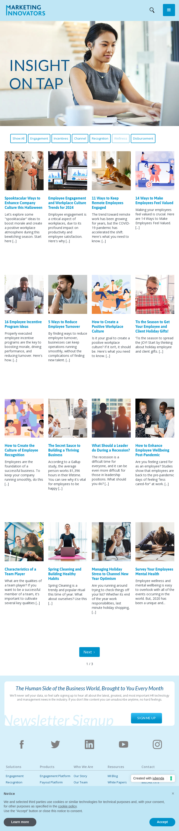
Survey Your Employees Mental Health (154, 571)
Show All (18, 138)
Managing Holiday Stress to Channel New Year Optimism (110, 574)
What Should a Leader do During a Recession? (111, 447)
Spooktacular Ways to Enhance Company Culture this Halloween (23, 203)
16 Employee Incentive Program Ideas (23, 324)
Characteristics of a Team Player (20, 571)
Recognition (100, 138)
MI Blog (113, 776)
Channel (80, 138)
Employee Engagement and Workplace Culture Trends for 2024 (67, 203)
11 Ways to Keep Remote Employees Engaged (107, 203)
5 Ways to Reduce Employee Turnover (64, 324)
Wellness (120, 138)
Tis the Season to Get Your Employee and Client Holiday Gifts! (152, 326)
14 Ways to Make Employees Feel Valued (154, 200)
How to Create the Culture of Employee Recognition (21, 450)
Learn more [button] (20, 822)
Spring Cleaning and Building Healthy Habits (64, 574)
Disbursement (143, 138)
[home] (25, 11)
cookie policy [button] (67, 806)
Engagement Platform (55, 776)
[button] (169, 10)
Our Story (80, 776)
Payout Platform (51, 782)
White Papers (117, 782)
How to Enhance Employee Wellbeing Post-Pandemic (152, 450)
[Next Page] (89, 652)
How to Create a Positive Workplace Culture (107, 326)
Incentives (61, 138)
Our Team (81, 782)
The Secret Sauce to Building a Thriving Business (64, 450)
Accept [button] (162, 822)
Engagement (39, 138)
